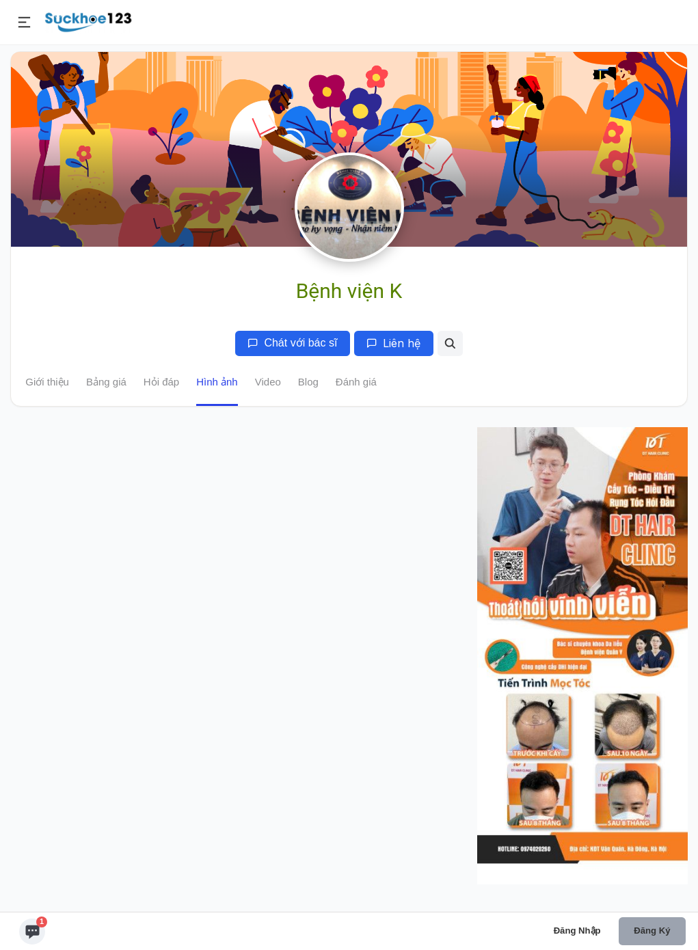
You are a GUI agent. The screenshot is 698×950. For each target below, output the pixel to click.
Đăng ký (652, 930)
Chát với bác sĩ (292, 343)
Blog (308, 382)
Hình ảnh (217, 382)
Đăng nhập (577, 930)
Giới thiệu (47, 382)
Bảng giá (106, 382)
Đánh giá (356, 382)
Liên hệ (393, 343)
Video (268, 382)
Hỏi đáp (161, 382)
